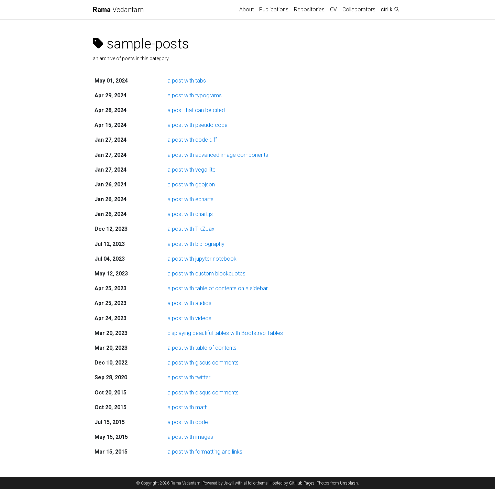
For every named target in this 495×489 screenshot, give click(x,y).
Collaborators (358, 9)
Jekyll (229, 483)
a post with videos (189, 318)
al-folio (249, 483)
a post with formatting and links (204, 451)
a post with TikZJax (190, 229)
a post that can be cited (196, 110)
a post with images (190, 437)
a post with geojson (191, 184)
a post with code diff (192, 140)
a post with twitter (188, 377)
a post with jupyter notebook (201, 259)
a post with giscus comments (203, 362)
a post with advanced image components (217, 155)
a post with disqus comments (203, 392)
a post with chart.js (190, 214)
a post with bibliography (195, 244)
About (246, 9)
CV (333, 9)
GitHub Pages (302, 483)
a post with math (187, 407)
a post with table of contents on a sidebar (217, 288)
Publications (273, 9)
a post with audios (189, 303)
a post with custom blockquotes (206, 273)
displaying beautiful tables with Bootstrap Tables (225, 333)
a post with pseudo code (197, 125)
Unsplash (349, 483)
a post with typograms (194, 95)
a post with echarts (190, 199)
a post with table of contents (201, 348)
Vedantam (118, 10)
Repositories (309, 9)
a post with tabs (186, 80)
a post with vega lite (191, 169)
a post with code (187, 422)
